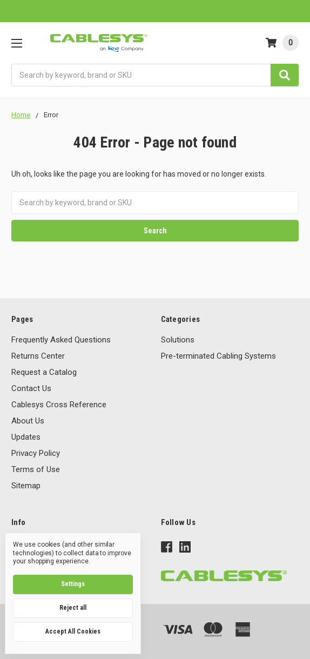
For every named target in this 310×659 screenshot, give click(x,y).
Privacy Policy (35, 453)
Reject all (72, 607)
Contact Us (31, 388)
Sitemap (26, 485)
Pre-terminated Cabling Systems (218, 356)
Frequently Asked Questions (61, 340)
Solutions (177, 340)
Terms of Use (35, 469)
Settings (73, 584)
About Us (27, 421)
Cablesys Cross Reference (58, 404)
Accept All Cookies (72, 631)
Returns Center (38, 356)
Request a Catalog (44, 372)
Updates (26, 437)
